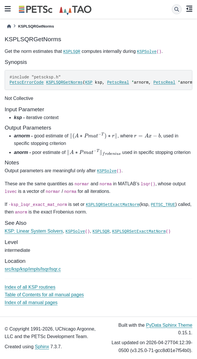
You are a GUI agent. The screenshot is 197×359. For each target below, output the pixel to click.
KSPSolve (146, 51)
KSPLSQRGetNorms (64, 82)
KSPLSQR (71, 51)
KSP (88, 82)
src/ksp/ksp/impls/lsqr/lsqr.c (33, 269)
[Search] (177, 9)
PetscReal (118, 82)
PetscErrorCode (27, 82)
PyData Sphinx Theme (169, 325)
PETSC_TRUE (163, 204)
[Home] (9, 26)
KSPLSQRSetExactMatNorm (113, 204)
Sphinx (42, 346)
